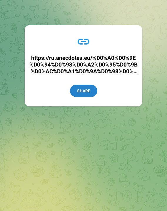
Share (83, 91)
